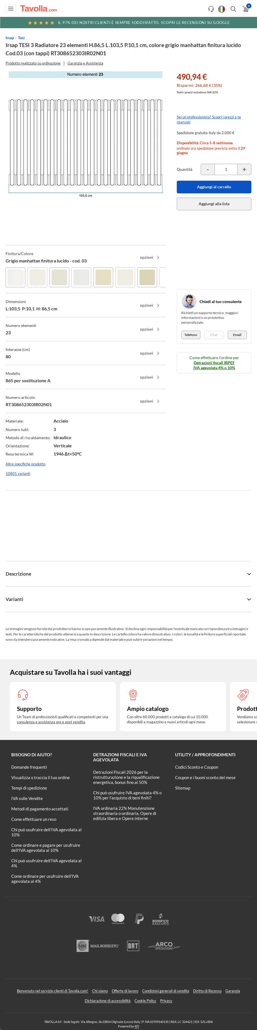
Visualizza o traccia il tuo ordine (40, 777)
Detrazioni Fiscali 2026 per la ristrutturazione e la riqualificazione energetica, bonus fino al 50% (126, 777)
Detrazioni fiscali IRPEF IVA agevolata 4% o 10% (214, 365)
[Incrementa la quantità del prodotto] (244, 169)
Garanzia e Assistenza (85, 63)
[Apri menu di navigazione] (11, 8)
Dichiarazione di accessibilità (108, 1000)
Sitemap (182, 787)
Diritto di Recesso (207, 991)
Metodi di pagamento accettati (39, 808)
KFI (137, 1026)
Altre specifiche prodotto (25, 464)
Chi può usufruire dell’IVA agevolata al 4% (46, 863)
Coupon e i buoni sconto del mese (205, 777)
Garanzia (232, 991)
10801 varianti (18, 473)
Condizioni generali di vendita (165, 991)
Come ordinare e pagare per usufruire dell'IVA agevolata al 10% (45, 848)
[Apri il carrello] (245, 9)
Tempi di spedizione (29, 787)
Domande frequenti (29, 767)
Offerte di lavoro (125, 991)
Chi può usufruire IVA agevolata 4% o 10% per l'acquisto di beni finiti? (127, 795)
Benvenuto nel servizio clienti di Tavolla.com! (52, 991)
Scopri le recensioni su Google (128, 22)
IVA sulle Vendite (27, 798)
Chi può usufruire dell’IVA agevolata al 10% (46, 832)
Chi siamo (100, 991)
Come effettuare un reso (33, 819)
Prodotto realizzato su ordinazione (33, 63)
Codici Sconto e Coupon (196, 767)
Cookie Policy (145, 1000)
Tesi (21, 38)
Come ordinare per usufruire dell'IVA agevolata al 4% (45, 879)
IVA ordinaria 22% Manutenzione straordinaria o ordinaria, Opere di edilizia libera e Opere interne (124, 813)
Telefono (190, 335)
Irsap (10, 38)
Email (237, 335)
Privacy (166, 1000)
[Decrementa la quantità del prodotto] (208, 169)
